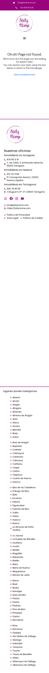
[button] (25, 38)
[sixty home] (24, 244)
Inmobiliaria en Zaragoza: (19, 155)
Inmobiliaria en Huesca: (18, 170)
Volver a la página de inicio (24, 74)
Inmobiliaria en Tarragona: (20, 184)
